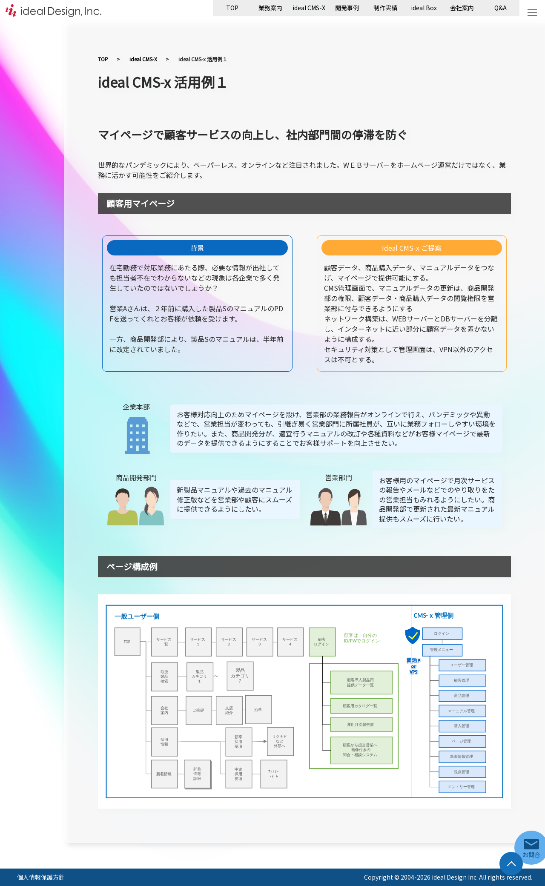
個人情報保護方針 (41, 877)
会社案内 (462, 7)
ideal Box (424, 7)
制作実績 (385, 7)
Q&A (500, 7)
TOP (232, 7)
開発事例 (347, 7)
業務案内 (270, 7)
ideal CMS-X (309, 7)
